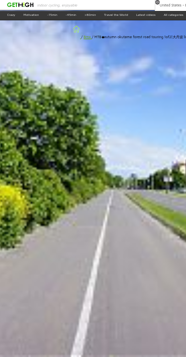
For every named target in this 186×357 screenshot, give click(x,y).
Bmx (87, 37)
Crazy (11, 15)
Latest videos (146, 15)
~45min (70, 15)
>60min (90, 15)
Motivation (31, 15)
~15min (52, 15)
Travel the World (116, 15)
